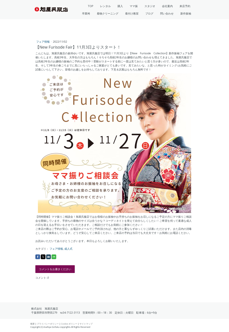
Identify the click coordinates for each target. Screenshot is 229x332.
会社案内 (167, 6)
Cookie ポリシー (69, 323)
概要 (32, 323)
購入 (120, 6)
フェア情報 (43, 42)
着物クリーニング (107, 13)
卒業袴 (86, 13)
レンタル (105, 6)
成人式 (68, 249)
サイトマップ (86, 323)
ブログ (149, 13)
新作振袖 (185, 13)
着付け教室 (132, 13)
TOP (90, 6)
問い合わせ (167, 13)
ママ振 (134, 6)
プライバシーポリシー (48, 323)
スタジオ (149, 6)
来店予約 (184, 6)
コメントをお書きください (55, 269)
